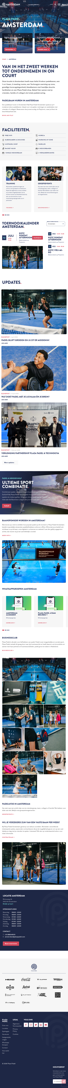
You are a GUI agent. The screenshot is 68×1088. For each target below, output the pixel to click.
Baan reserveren (11, 943)
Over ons (5, 1025)
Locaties (5, 1028)
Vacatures (5, 1034)
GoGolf (6, 506)
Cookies (15, 1034)
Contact (5, 1048)
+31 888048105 (10, 934)
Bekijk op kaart (8, 904)
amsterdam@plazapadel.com (15, 937)
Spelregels (5, 1031)
